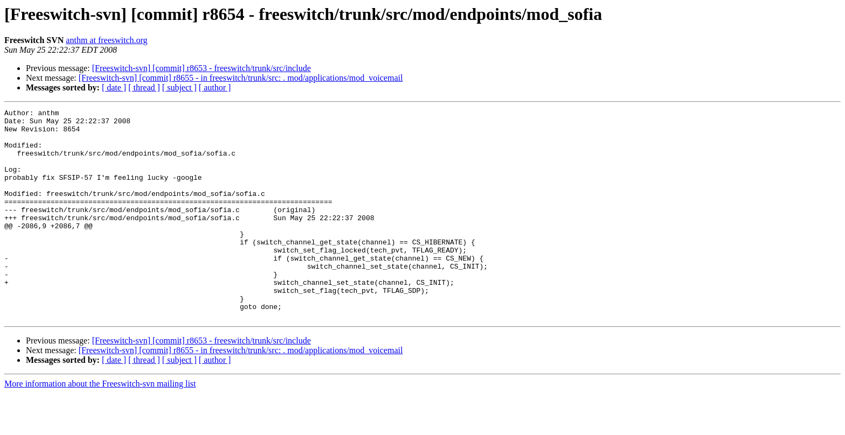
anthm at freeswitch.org (106, 40)
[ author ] (215, 87)
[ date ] (114, 87)
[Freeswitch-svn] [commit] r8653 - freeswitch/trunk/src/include (201, 68)
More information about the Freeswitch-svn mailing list (100, 425)
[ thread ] (144, 87)
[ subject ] (179, 87)
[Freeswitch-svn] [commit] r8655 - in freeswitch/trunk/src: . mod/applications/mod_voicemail (241, 77)
